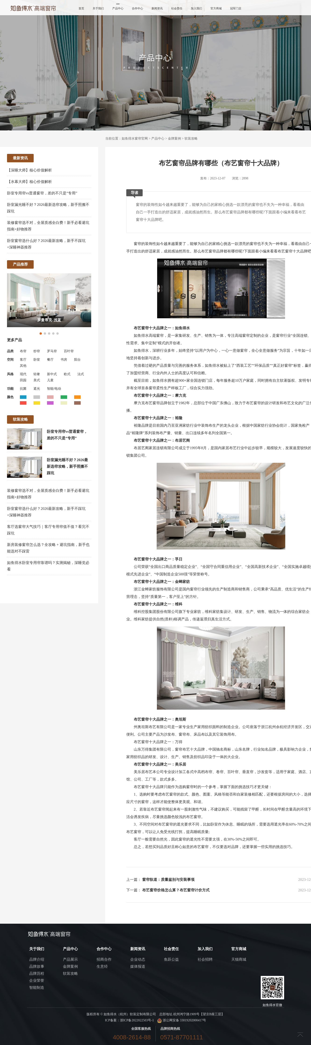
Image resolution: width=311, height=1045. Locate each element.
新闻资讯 (157, 8)
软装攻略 (191, 138)
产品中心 (117, 8)
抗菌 (23, 388)
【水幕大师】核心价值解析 (29, 182)
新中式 (52, 374)
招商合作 (104, 959)
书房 (64, 359)
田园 (23, 380)
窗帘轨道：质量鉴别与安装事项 (168, 880)
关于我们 (98, 8)
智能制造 (36, 987)
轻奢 (36, 374)
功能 (10, 388)
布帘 (23, 351)
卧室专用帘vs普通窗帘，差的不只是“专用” (42, 193)
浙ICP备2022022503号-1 (137, 1020)
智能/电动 (54, 388)
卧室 (36, 359)
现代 (23, 374)
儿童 (50, 380)
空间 (10, 359)
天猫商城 (238, 959)
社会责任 (176, 8)
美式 (36, 380)
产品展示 (70, 959)
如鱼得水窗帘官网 (135, 138)
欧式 (67, 374)
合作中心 (137, 8)
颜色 (10, 397)
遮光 (36, 388)
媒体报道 (137, 966)
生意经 (102, 966)
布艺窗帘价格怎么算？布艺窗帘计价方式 (176, 890)
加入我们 (196, 8)
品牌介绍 (36, 959)
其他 (23, 365)
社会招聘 (205, 959)
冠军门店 (235, 8)
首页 (81, 8)
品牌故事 (36, 966)
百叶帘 (69, 351)
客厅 (23, 359)
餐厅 (50, 359)
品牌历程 (36, 973)
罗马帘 (52, 351)
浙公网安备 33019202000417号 (181, 1020)
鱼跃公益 (171, 959)
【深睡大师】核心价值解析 (29, 170)
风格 (10, 374)
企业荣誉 (36, 980)
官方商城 (216, 8)
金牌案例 (174, 138)
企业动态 (137, 959)
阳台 (77, 359)
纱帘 (36, 351)
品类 (10, 351)
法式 (80, 374)
